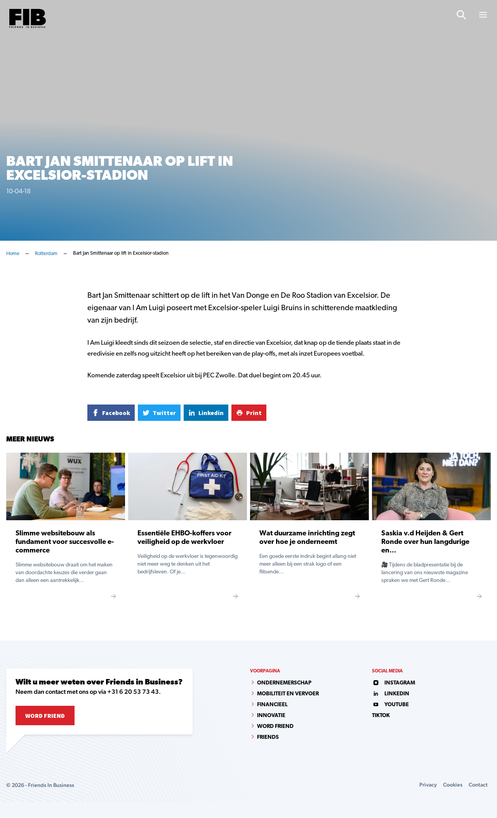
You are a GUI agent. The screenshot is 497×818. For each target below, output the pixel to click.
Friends (268, 737)
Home (12, 253)
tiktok (381, 716)
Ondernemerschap (284, 683)
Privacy (428, 785)
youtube (390, 705)
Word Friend (45, 715)
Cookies (452, 785)
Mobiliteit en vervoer (288, 694)
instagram (393, 683)
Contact (478, 785)
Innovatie (271, 716)
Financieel (272, 705)
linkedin (390, 694)
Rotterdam (46, 253)
